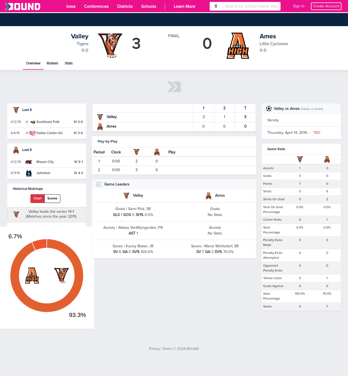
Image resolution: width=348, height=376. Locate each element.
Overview (33, 63)
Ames (268, 36)
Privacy (154, 349)
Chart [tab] (37, 198)
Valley (79, 36)
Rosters (52, 63)
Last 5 (22, 110)
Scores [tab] (52, 198)
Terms (166, 349)
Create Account (326, 6)
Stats (69, 63)
